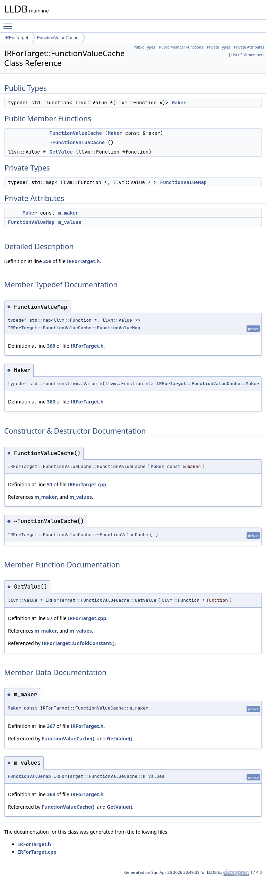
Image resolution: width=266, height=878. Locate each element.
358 (47, 261)
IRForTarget (16, 37)
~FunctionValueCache (77, 142)
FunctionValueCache (58, 37)
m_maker (68, 213)
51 (49, 484)
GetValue (61, 152)
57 (49, 618)
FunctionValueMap (183, 182)
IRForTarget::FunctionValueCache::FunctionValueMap (74, 328)
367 (51, 726)
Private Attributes (249, 47)
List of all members (247, 54)
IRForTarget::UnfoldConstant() (78, 643)
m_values (69, 222)
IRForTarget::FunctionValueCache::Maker (207, 383)
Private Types (218, 47)
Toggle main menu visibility (9, 23)
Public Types (144, 47)
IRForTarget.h (83, 261)
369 (51, 794)
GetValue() (119, 738)
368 (51, 345)
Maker (179, 102)
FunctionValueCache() (68, 738)
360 (51, 401)
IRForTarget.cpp (87, 484)
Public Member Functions (181, 47)
